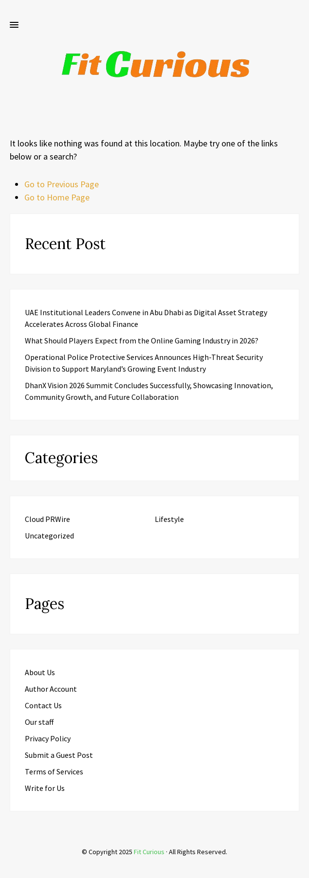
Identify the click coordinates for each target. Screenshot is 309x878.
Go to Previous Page (61, 184)
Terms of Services (54, 771)
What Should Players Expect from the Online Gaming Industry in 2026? (141, 340)
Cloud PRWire (47, 519)
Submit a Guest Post (59, 755)
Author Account (51, 689)
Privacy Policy (48, 738)
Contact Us (43, 705)
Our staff (39, 722)
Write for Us (45, 788)
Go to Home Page (57, 197)
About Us (40, 672)
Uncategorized (49, 535)
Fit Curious (149, 851)
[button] (14, 25)
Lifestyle (169, 519)
